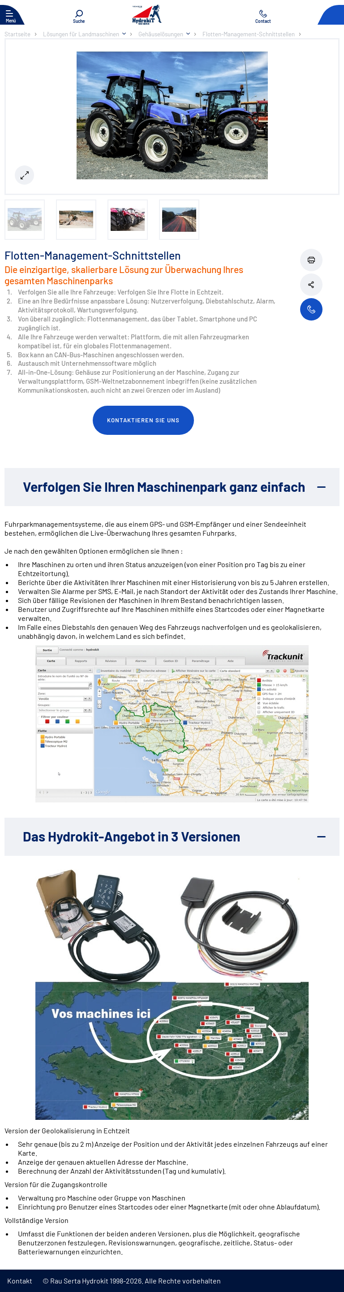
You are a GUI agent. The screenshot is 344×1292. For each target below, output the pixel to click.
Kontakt (19, 1280)
